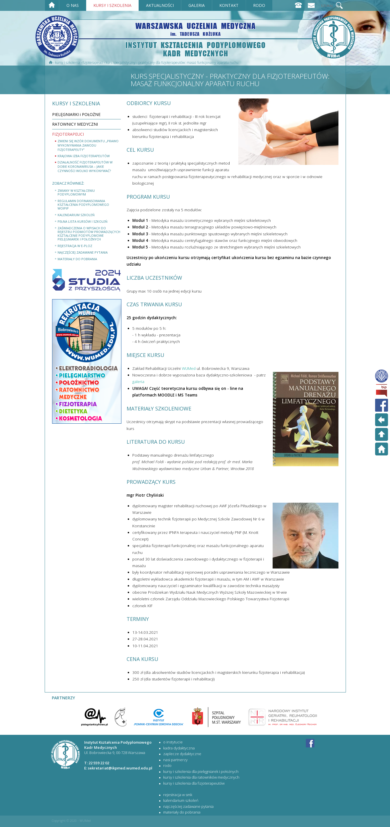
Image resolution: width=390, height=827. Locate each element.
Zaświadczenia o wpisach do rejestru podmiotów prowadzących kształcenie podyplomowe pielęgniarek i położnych (89, 233)
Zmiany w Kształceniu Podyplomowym (76, 192)
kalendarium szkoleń (76, 215)
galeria (138, 381)
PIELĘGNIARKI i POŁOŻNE (76, 114)
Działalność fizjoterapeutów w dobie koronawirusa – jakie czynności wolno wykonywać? (85, 166)
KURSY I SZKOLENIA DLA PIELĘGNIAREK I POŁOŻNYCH (201, 771)
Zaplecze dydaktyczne (182, 753)
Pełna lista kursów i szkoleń (82, 221)
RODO (167, 765)
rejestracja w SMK (177, 794)
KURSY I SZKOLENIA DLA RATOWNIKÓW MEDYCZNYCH (201, 777)
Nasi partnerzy (175, 759)
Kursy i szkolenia (67, 62)
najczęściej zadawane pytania (83, 252)
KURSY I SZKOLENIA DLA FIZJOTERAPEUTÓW (193, 783)
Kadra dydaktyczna (179, 748)
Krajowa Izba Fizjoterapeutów (84, 156)
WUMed (189, 368)
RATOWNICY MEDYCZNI (75, 124)
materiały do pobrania (77, 259)
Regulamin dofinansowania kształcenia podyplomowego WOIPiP (83, 204)
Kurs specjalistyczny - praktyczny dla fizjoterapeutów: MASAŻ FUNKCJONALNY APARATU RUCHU (172, 62)
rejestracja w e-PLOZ (75, 246)
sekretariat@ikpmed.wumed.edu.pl (120, 768)
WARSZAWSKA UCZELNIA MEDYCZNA (195, 29)
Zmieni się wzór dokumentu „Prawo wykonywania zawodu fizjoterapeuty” (88, 145)
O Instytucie (173, 742)
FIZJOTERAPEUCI (92, 62)
